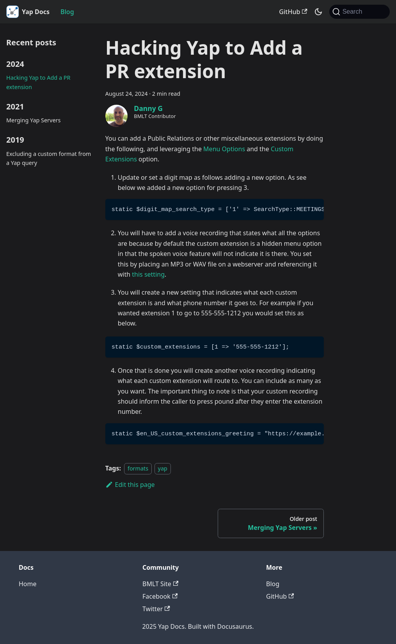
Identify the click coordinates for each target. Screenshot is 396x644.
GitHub (293, 11)
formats (138, 468)
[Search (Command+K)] (359, 12)
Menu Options (224, 149)
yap (162, 468)
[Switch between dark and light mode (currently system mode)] (318, 11)
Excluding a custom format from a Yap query (48, 158)
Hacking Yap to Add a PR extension (38, 82)
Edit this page (130, 484)
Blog (67, 11)
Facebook (160, 596)
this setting (148, 274)
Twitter (156, 609)
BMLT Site (160, 584)
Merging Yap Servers (33, 120)
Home (28, 584)
